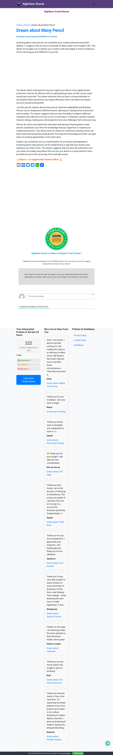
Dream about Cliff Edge (55, 473)
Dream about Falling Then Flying (56, 385)
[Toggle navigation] (94, 4)
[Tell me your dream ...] (60, 296)
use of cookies (65, 753)
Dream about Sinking (56, 411)
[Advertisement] (56, 71)
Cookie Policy (80, 340)
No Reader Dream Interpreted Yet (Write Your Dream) (36, 37)
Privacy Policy (80, 335)
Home (19, 25)
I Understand (78, 753)
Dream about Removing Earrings (55, 441)
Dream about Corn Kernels (55, 564)
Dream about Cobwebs (52, 650)
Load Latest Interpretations (28, 380)
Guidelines (79, 345)
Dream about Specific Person (54, 615)
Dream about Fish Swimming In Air (55, 681)
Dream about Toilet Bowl (55, 523)
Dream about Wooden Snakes (54, 738)
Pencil (27, 25)
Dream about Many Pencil (40, 30)
